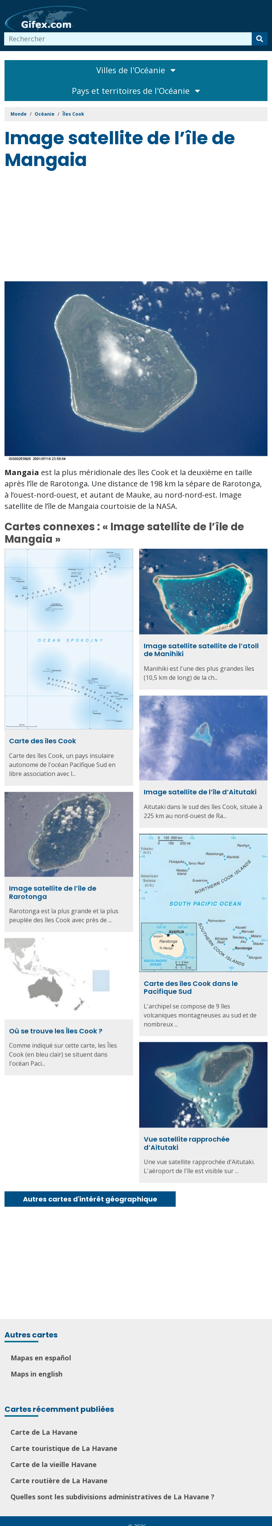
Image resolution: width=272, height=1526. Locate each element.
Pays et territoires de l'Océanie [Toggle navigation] (136, 90)
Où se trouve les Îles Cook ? (55, 1030)
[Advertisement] (138, 226)
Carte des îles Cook (42, 741)
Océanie (45, 114)
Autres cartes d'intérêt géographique (90, 1199)
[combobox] (128, 38)
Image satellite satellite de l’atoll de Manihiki (201, 650)
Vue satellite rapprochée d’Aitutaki (186, 1142)
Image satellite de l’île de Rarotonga (52, 892)
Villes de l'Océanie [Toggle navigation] (136, 70)
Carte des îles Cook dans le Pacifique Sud (191, 987)
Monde (19, 114)
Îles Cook (73, 114)
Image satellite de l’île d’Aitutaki (200, 792)
